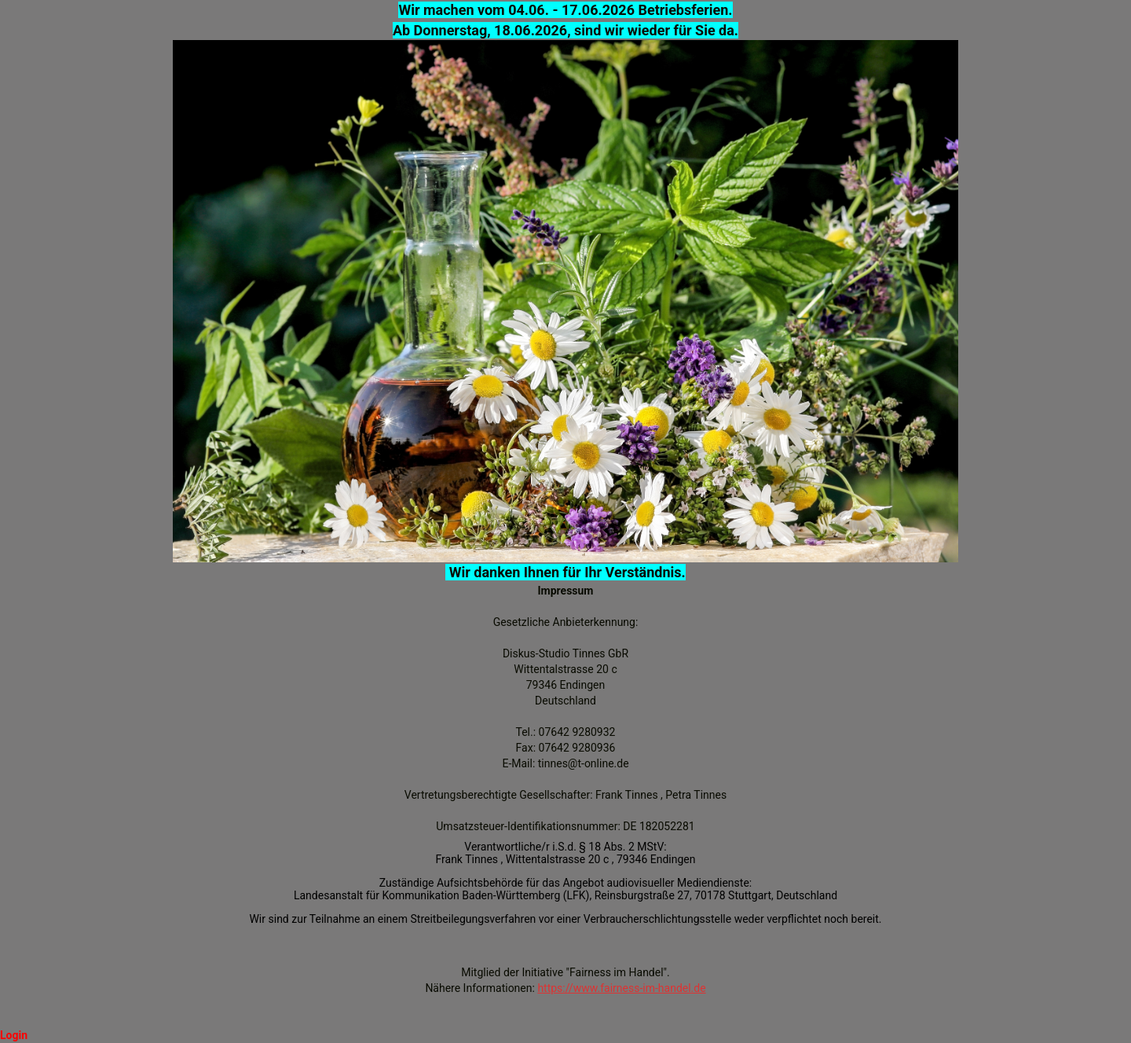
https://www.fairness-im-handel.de (621, 988)
